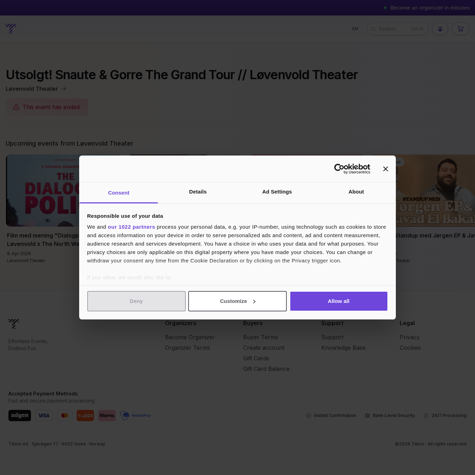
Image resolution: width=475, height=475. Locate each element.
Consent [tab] (118, 193)
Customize (237, 301)
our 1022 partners (131, 227)
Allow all (339, 301)
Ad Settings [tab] (277, 192)
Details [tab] (198, 192)
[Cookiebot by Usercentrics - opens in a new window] (339, 169)
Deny (136, 301)
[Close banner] (385, 168)
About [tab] (356, 192)
